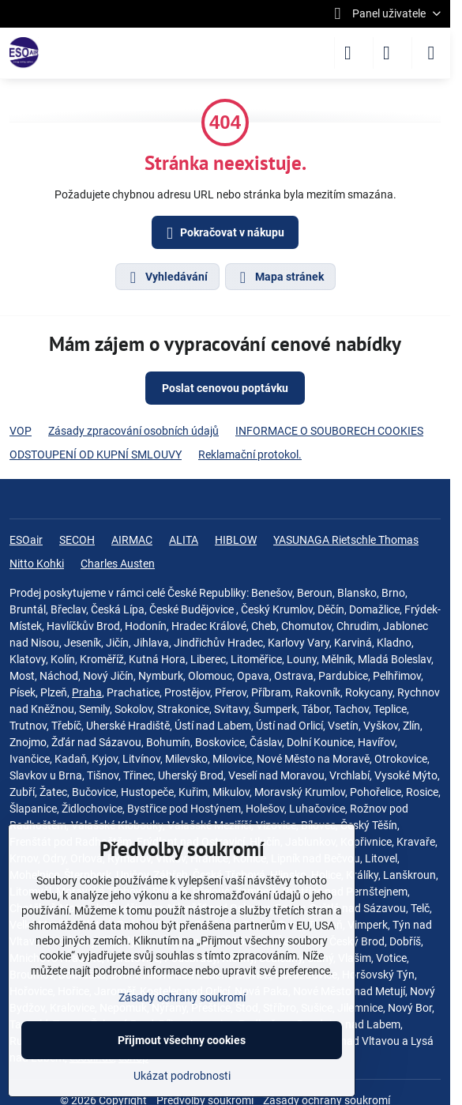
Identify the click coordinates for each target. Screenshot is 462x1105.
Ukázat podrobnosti (182, 1075)
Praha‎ (87, 692)
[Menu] (431, 53)
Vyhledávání (167, 277)
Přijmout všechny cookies (182, 1040)
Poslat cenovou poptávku (225, 388)
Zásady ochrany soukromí (182, 997)
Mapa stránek (279, 277)
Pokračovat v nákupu (222, 233)
